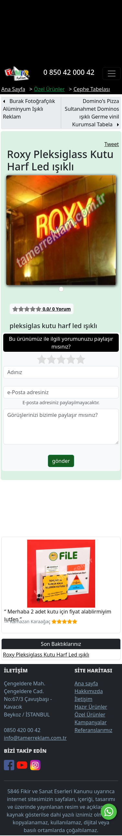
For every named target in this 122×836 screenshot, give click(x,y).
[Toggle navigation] (112, 73)
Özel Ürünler (89, 714)
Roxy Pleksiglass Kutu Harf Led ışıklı (46, 654)
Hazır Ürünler (90, 706)
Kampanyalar (90, 722)
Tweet (111, 144)
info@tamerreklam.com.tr (35, 737)
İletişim (83, 699)
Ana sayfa (86, 683)
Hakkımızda (88, 691)
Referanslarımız (93, 730)
